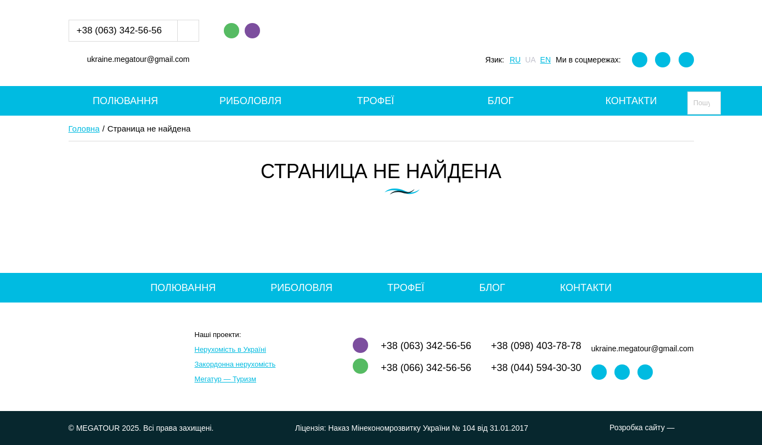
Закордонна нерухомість (235, 364)
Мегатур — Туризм (225, 379)
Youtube (686, 59)
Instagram (662, 59)
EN (545, 59)
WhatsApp (231, 30)
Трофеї (375, 100)
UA (530, 59)
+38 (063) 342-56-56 (119, 30)
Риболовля (250, 100)
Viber (252, 30)
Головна (84, 128)
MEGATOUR (381, 43)
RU (515, 59)
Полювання (125, 100)
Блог (500, 100)
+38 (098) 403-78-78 (536, 345)
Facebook (639, 59)
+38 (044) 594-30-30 (536, 367)
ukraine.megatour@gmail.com (138, 59)
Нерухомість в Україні (230, 349)
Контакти (631, 100)
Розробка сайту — (651, 427)
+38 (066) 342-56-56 (426, 367)
